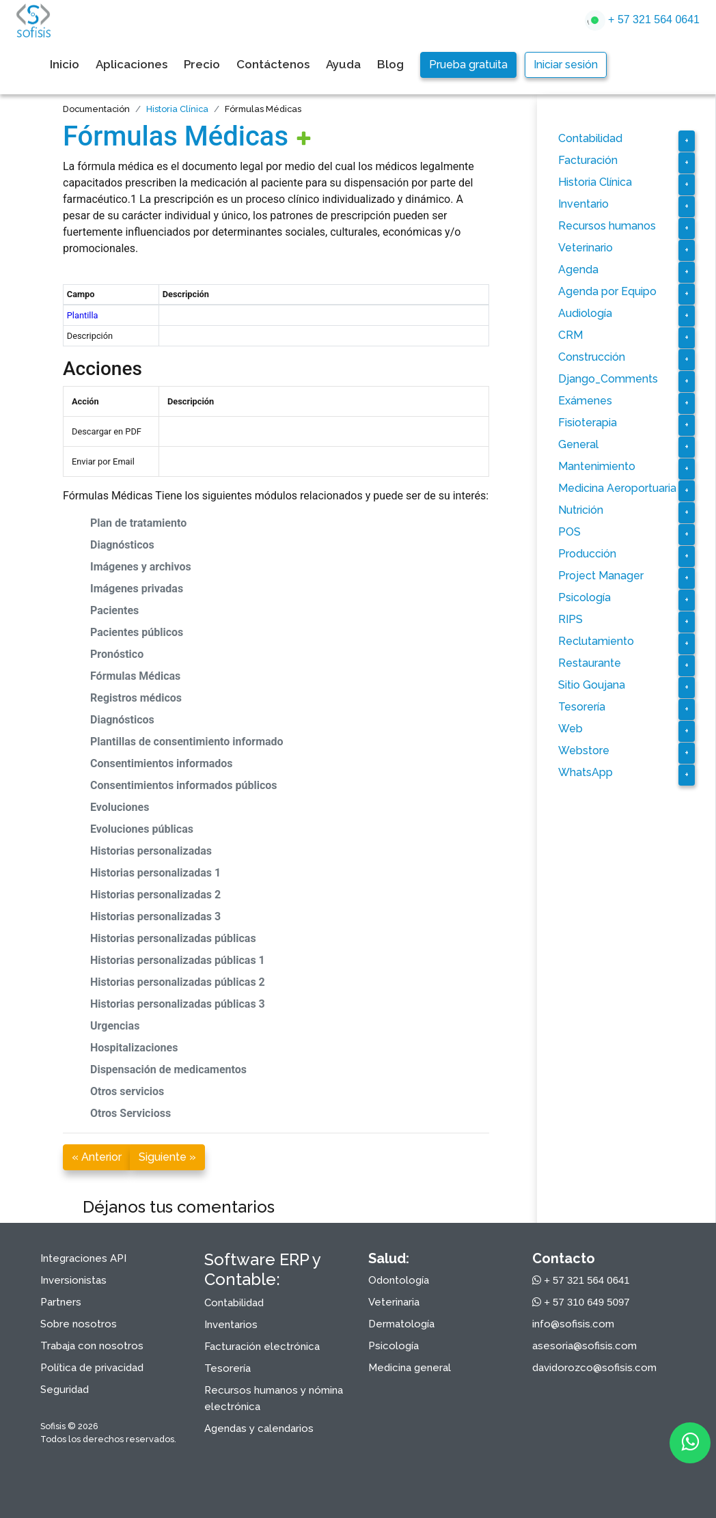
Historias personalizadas (151, 850)
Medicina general (409, 1368)
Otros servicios (127, 1091)
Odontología (398, 1280)
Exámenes (585, 400)
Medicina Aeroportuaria (617, 488)
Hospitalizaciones (134, 1047)
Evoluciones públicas (141, 829)
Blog (390, 64)
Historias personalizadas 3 (155, 916)
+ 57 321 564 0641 (642, 20)
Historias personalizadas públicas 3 (177, 1003)
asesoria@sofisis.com (584, 1346)
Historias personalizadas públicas (173, 938)
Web (570, 728)
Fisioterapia (587, 422)
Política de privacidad (91, 1368)
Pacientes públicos (136, 632)
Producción (587, 553)
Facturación (588, 160)
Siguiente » (167, 1156)
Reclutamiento (596, 641)
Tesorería (581, 706)
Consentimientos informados (161, 763)
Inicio (64, 64)
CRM (570, 335)
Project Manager (601, 575)
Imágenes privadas (136, 588)
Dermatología (401, 1324)
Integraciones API (83, 1258)
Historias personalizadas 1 (155, 872)
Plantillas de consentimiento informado (187, 741)
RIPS (570, 619)
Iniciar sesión (566, 64)
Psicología (584, 597)
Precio (202, 64)
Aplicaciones (131, 64)
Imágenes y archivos (140, 566)
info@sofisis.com (573, 1324)
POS (569, 531)
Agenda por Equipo (607, 291)
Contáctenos (272, 64)
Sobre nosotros (78, 1324)
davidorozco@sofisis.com (594, 1368)
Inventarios (231, 1325)
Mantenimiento (596, 466)
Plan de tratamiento (138, 522)
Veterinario (585, 247)
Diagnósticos (122, 544)
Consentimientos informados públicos (183, 785)
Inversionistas (73, 1280)
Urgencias (114, 1025)
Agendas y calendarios (259, 1428)
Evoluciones (119, 807)
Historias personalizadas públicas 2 (177, 982)
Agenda (578, 269)
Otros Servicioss (130, 1113)
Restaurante (589, 663)
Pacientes (114, 610)
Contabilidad (590, 138)
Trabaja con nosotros (91, 1346)
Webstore (583, 750)
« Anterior (97, 1156)
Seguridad (64, 1389)
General (578, 444)
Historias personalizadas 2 (155, 894)
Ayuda (343, 64)
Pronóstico (116, 654)
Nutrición (580, 509)
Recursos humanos (607, 225)
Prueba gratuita (468, 64)
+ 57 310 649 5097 (581, 1302)
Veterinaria (393, 1302)
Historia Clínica (177, 109)
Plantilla (82, 315)
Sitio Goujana (591, 684)
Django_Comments (608, 378)
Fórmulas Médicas (175, 136)
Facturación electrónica (262, 1346)
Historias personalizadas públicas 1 (177, 960)
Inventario (583, 203)
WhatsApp (585, 772)
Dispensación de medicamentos (168, 1069)
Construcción (591, 356)
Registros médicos (136, 697)
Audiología (585, 313)
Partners (60, 1302)
